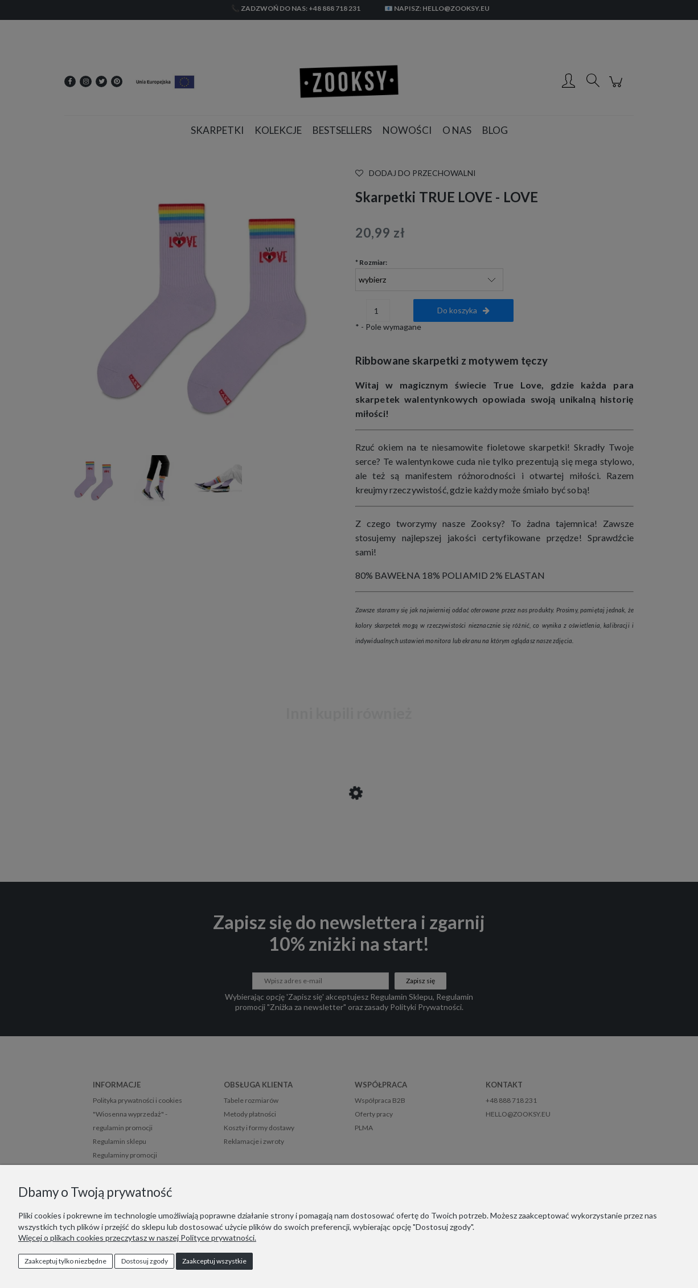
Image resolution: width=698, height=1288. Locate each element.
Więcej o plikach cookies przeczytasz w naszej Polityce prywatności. (137, 1237)
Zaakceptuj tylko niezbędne (65, 1261)
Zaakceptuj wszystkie (214, 1261)
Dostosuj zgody (144, 1261)
